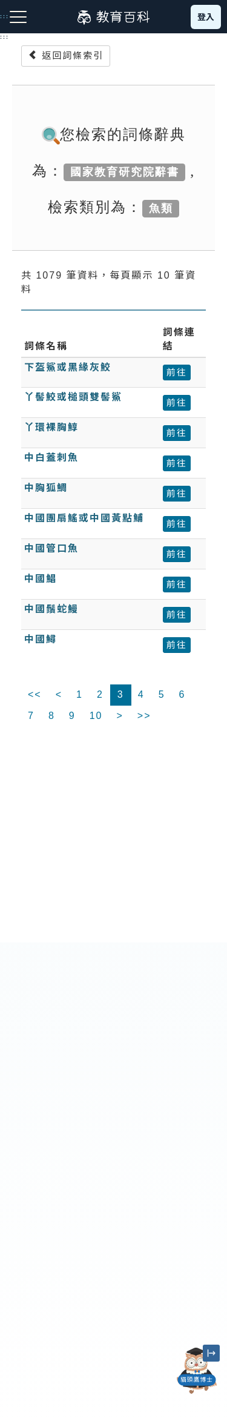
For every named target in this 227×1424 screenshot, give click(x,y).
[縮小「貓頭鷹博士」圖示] (211, 1353)
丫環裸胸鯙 (51, 427)
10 (96, 715)
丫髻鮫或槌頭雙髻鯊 (73, 397)
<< (35, 694)
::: (4, 37)
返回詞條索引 (66, 55)
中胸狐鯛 (46, 488)
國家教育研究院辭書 (124, 172)
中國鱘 (40, 639)
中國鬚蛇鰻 (51, 609)
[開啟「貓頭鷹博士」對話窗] (197, 1371)
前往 (176, 372)
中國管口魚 (51, 548)
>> (144, 715)
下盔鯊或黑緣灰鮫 (67, 367)
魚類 (161, 208)
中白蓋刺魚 (51, 457)
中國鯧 (40, 579)
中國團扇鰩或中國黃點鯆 (84, 518)
